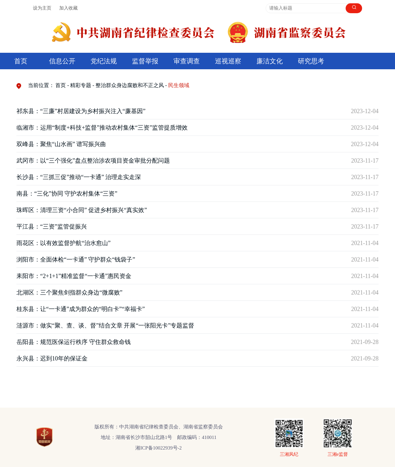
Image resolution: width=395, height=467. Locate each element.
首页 (20, 61)
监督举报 (145, 61)
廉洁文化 (269, 61)
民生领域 (178, 85)
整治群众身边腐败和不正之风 (129, 85)
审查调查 (186, 61)
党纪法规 (104, 61)
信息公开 (62, 61)
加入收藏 (68, 8)
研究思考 (311, 61)
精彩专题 (80, 85)
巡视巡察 (228, 61)
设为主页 (42, 8)
